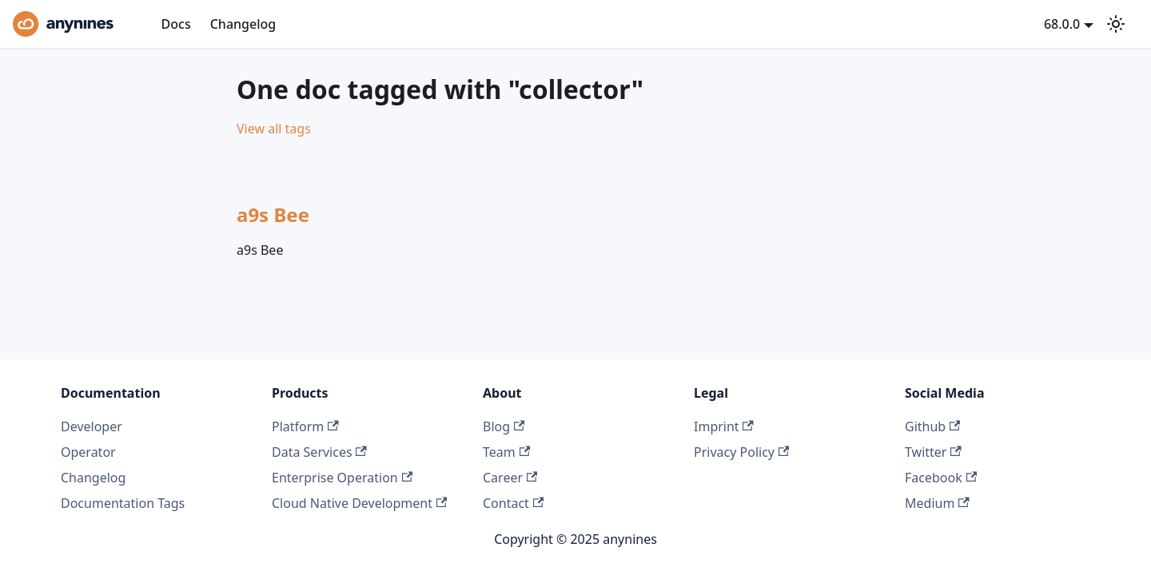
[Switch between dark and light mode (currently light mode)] (1116, 24)
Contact (513, 503)
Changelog (243, 24)
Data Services (319, 452)
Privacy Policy (741, 452)
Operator (88, 452)
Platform (305, 426)
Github (932, 426)
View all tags (274, 128)
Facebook (941, 477)
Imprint (724, 426)
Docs (176, 24)
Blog (503, 426)
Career (510, 477)
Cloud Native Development (359, 503)
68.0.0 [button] (1062, 24)
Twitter (933, 452)
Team (506, 452)
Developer (91, 426)
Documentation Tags (123, 503)
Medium (937, 503)
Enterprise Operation (342, 477)
